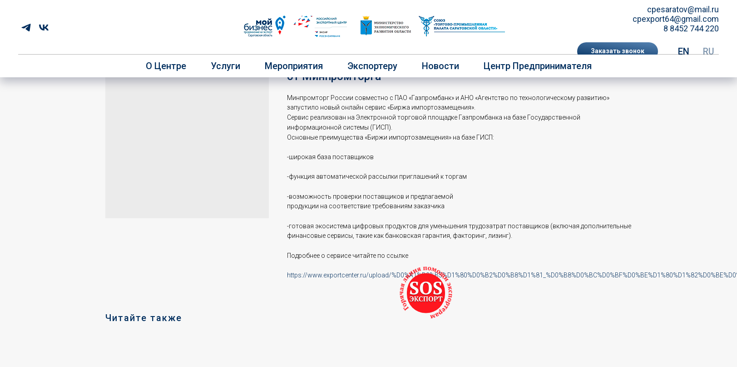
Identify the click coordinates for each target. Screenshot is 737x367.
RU (708, 51)
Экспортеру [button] (372, 65)
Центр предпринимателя (538, 65)
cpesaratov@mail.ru (683, 9)
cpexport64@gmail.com (676, 19)
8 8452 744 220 (691, 28)
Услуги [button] (225, 65)
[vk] (43, 27)
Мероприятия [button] (294, 65)
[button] (617, 51)
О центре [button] (166, 65)
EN (683, 51)
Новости (440, 65)
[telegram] (26, 27)
